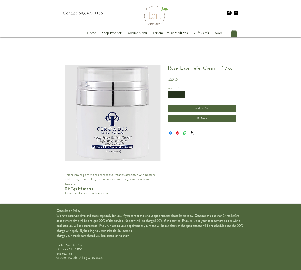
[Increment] (182, 94)
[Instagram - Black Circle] (236, 13)
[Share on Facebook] (170, 133)
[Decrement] (170, 94)
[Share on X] (192, 133)
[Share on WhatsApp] (185, 133)
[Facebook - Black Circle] (229, 13)
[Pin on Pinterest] (177, 133)
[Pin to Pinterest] (71, 61)
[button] (234, 33)
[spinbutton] (176, 94)
